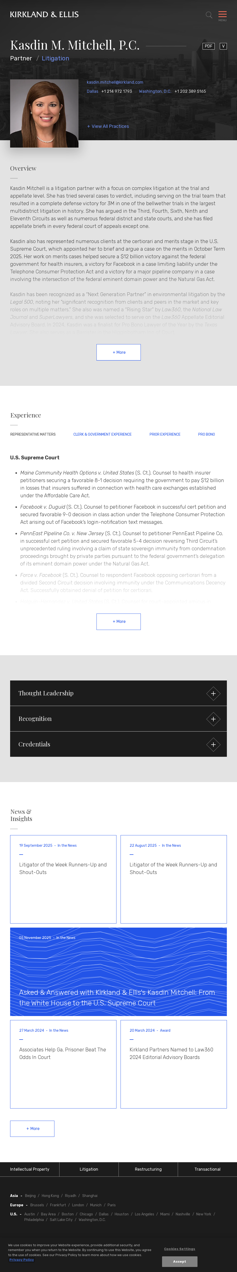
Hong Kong (50, 1196)
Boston (68, 1214)
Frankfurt (58, 1205)
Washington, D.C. (155, 91)
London (78, 1205)
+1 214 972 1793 (116, 91)
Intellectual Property (29, 1169)
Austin (29, 1214)
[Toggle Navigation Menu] (222, 15)
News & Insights (21, 815)
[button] (118, 693)
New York (203, 1214)
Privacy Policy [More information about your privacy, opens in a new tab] (21, 1260)
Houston (122, 1214)
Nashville (183, 1214)
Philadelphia (34, 1220)
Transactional (207, 1169)
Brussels (37, 1205)
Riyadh (70, 1196)
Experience (25, 415)
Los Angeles (144, 1214)
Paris (112, 1205)
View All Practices (110, 126)
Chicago (86, 1214)
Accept (179, 1262)
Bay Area (48, 1214)
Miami (165, 1214)
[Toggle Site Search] (209, 15)
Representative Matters (33, 434)
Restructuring (148, 1169)
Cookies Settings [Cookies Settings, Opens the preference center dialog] (179, 1249)
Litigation (55, 58)
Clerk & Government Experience (102, 434)
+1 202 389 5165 (190, 91)
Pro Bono (206, 434)
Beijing (30, 1196)
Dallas (92, 91)
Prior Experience (165, 434)
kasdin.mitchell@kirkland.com (115, 82)
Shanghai (89, 1196)
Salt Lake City (61, 1220)
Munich (96, 1205)
